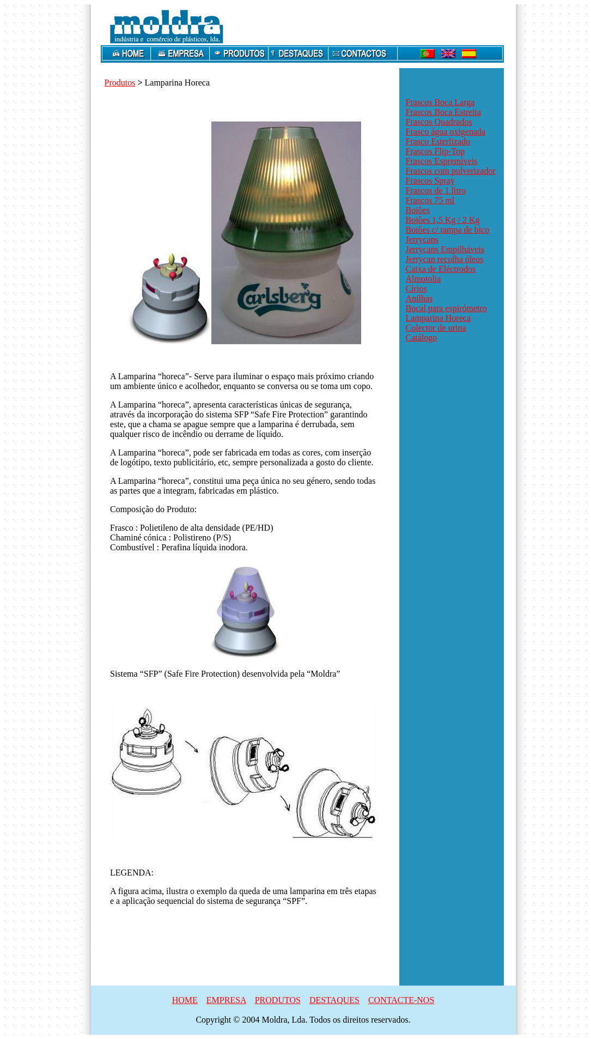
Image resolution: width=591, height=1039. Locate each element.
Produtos (120, 82)
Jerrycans (422, 239)
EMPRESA (226, 1000)
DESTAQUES (334, 1000)
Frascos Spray (430, 180)
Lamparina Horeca (438, 318)
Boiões (418, 210)
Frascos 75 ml (430, 200)
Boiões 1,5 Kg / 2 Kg (443, 219)
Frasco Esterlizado (438, 141)
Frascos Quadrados (439, 121)
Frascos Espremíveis (442, 161)
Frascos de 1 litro (436, 190)
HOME (185, 1000)
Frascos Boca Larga (440, 102)
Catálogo (421, 337)
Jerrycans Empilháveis (445, 249)
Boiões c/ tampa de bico (448, 229)
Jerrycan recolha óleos (445, 259)
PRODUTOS (278, 1000)
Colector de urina (436, 327)
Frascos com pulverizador (451, 170)
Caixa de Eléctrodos (441, 269)
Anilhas (419, 298)
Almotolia (423, 278)
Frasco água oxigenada (446, 131)
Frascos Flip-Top (435, 151)
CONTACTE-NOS (401, 1000)
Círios (416, 288)
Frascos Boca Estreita (444, 112)
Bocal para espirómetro (446, 308)
